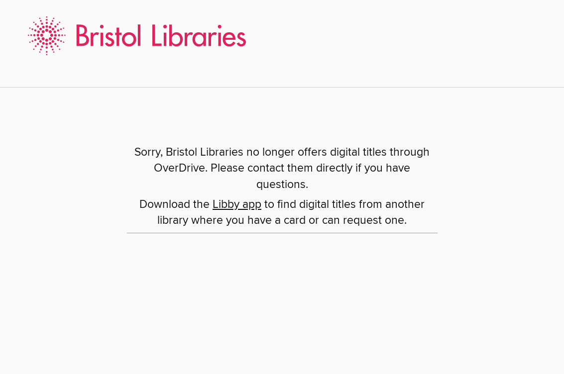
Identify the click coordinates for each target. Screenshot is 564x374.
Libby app (237, 204)
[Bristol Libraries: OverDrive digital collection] (133, 34)
